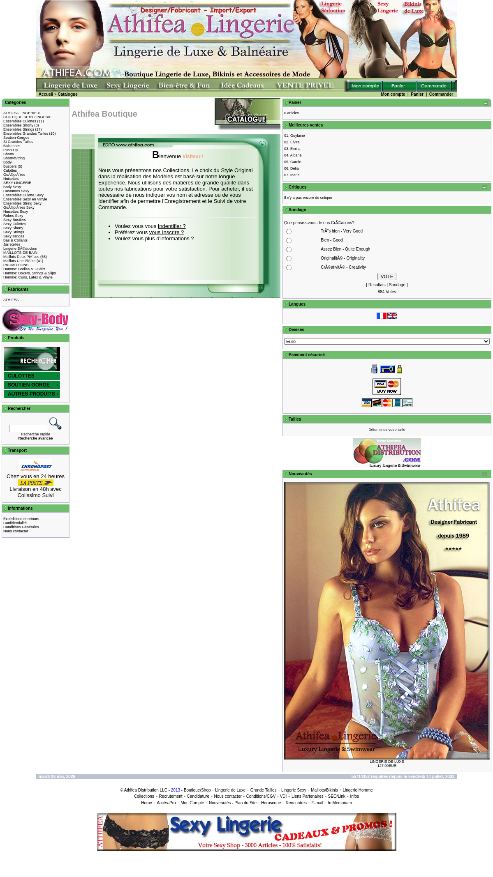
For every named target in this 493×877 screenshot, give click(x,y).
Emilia (295, 149)
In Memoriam (340, 803)
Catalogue (67, 94)
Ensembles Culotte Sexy (23, 195)
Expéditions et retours (21, 519)
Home (146, 803)
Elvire (295, 142)
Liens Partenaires (308, 796)
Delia (294, 168)
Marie (295, 175)
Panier (417, 94)
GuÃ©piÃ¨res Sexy (19, 207)
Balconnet (11, 146)
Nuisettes (11, 179)
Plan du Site (245, 803)
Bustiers (10, 166)
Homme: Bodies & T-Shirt (24, 269)
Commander (441, 94)
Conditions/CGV (261, 796)
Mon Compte (192, 803)
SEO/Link (336, 796)
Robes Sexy (13, 216)
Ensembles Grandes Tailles (25, 133)
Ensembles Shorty (18, 125)
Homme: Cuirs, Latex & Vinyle (28, 277)
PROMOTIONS (16, 265)
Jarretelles (12, 244)
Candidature (198, 796)
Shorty (8, 154)
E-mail (317, 803)
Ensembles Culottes (19, 121)
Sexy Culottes (14, 224)
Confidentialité (15, 523)
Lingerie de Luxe (230, 790)
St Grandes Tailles (18, 142)
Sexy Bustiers (14, 220)
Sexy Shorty (13, 228)
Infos (354, 796)
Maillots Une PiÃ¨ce (19, 261)
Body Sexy (12, 187)
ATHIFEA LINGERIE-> (21, 113)
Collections (144, 796)
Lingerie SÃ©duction (20, 248)
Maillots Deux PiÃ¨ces (21, 257)
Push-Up (10, 150)
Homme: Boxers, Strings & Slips (29, 273)
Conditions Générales (21, 527)
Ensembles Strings (18, 129)
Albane (296, 155)
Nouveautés (220, 803)
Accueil (46, 94)
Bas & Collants (15, 240)
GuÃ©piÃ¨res (14, 175)
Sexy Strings (13, 232)
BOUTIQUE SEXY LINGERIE (27, 117)
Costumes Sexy (16, 191)
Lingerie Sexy (293, 790)
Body (7, 162)
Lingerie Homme (358, 790)
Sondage (397, 285)
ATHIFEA (11, 300)
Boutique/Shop (197, 790)
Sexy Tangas (13, 236)
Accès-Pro (166, 803)
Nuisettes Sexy (15, 211)
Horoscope (271, 803)
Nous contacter (15, 531)
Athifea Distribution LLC (145, 790)
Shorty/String (14, 158)
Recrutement (170, 796)
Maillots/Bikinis (324, 790)
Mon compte (393, 94)
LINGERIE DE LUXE (387, 762)
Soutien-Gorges (16, 138)
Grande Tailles (263, 790)
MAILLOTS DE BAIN (20, 253)
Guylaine (297, 136)
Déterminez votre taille (386, 430)
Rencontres (296, 803)
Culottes (10, 170)
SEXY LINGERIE (17, 183)
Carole (295, 162)
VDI (283, 796)
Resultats (377, 285)
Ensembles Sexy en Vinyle (25, 199)
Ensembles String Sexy (22, 203)
